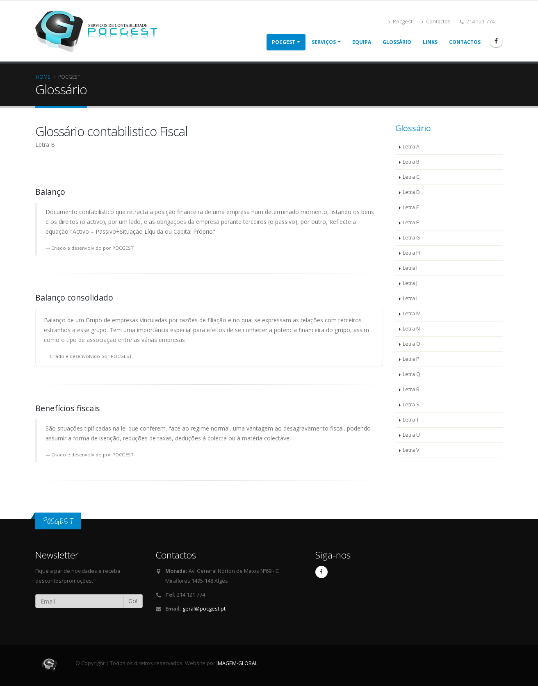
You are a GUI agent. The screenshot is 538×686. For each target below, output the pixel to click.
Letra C (411, 176)
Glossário (397, 42)
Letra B (411, 161)
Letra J (410, 283)
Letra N (411, 328)
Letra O (411, 343)
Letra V (411, 450)
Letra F (411, 222)
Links (430, 42)
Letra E (411, 207)
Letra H (411, 252)
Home (43, 76)
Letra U (411, 434)
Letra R (411, 389)
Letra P (411, 359)
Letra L (411, 298)
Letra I (410, 267)
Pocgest (400, 21)
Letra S (411, 404)
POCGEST (283, 42)
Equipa (361, 42)
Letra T (411, 419)
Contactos (436, 21)
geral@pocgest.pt (204, 608)
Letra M (412, 313)
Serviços (324, 42)
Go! (132, 601)
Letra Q (411, 374)
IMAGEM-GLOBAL (237, 663)
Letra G (411, 237)
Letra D (411, 192)
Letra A (411, 146)
